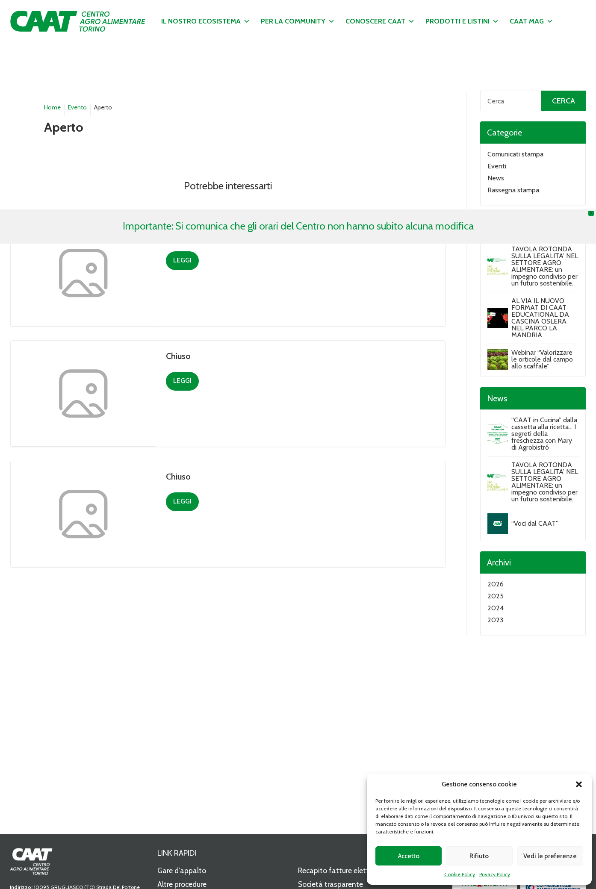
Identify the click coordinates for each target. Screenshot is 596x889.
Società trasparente (330, 884)
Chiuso (178, 356)
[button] (579, 784)
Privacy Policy (494, 874)
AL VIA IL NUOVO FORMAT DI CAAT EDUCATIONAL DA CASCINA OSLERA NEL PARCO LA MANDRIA (540, 318)
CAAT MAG (531, 21)
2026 (495, 584)
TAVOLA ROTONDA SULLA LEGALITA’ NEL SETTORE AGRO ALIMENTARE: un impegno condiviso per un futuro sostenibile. (544, 266)
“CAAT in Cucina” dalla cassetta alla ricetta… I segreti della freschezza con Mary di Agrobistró (544, 433)
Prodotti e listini (462, 21)
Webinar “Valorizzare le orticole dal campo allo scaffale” (542, 359)
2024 (495, 608)
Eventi (496, 166)
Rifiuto (479, 856)
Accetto (408, 856)
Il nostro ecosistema (205, 21)
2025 (495, 596)
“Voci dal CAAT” (534, 523)
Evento (77, 107)
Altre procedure (182, 884)
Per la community (298, 21)
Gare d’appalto (181, 870)
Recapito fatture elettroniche (345, 870)
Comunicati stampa (515, 154)
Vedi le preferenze (550, 856)
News (495, 178)
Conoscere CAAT (380, 21)
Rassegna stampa (513, 190)
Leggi (182, 260)
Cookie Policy (459, 874)
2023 (495, 620)
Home (52, 107)
